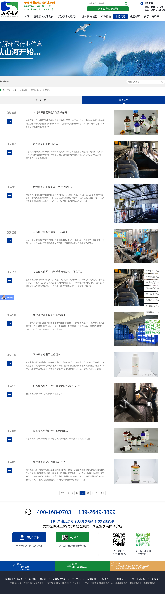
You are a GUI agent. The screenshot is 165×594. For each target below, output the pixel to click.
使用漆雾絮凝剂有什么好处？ (49, 462)
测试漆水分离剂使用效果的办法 (50, 430)
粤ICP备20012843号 (62, 583)
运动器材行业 (152, 300)
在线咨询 (33, 537)
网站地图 (155, 579)
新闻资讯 (35, 90)
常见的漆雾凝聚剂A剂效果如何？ (51, 112)
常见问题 (120, 16)
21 (77, 493)
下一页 (94, 493)
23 (88, 493)
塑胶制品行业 (152, 306)
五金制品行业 (152, 288)
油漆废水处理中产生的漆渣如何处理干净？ (56, 385)
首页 (26, 16)
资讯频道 (24, 90)
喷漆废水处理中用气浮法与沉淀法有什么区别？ (59, 271)
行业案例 (106, 16)
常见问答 (46, 90)
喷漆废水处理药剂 (68, 16)
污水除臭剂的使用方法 (45, 143)
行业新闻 (41, 100)
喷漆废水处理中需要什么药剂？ (50, 232)
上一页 (70, 493)
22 (82, 493)
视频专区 (135, 16)
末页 (102, 493)
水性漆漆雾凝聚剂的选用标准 (49, 315)
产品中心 (76, 579)
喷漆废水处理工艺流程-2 (46, 354)
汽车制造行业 (152, 276)
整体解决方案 (89, 16)
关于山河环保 (151, 16)
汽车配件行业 (152, 271)
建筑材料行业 (152, 312)
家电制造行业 (152, 294)
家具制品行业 (152, 282)
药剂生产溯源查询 (108, 8)
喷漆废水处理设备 (43, 16)
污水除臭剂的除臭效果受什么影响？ (53, 187)
